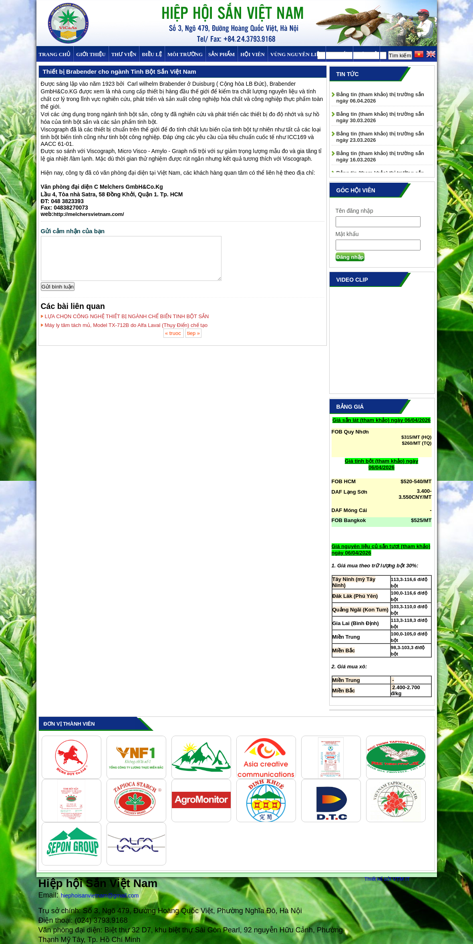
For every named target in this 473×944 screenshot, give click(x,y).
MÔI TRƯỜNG (185, 54)
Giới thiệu (90, 54)
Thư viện (124, 54)
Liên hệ (366, 54)
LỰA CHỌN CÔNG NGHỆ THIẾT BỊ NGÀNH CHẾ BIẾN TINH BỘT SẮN (127, 316)
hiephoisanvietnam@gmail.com (100, 895)
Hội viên (252, 54)
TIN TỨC (339, 54)
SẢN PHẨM (221, 54)
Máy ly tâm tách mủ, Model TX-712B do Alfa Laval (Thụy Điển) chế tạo (126, 325)
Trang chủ (55, 54)
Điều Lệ (152, 54)
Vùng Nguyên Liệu (296, 54)
